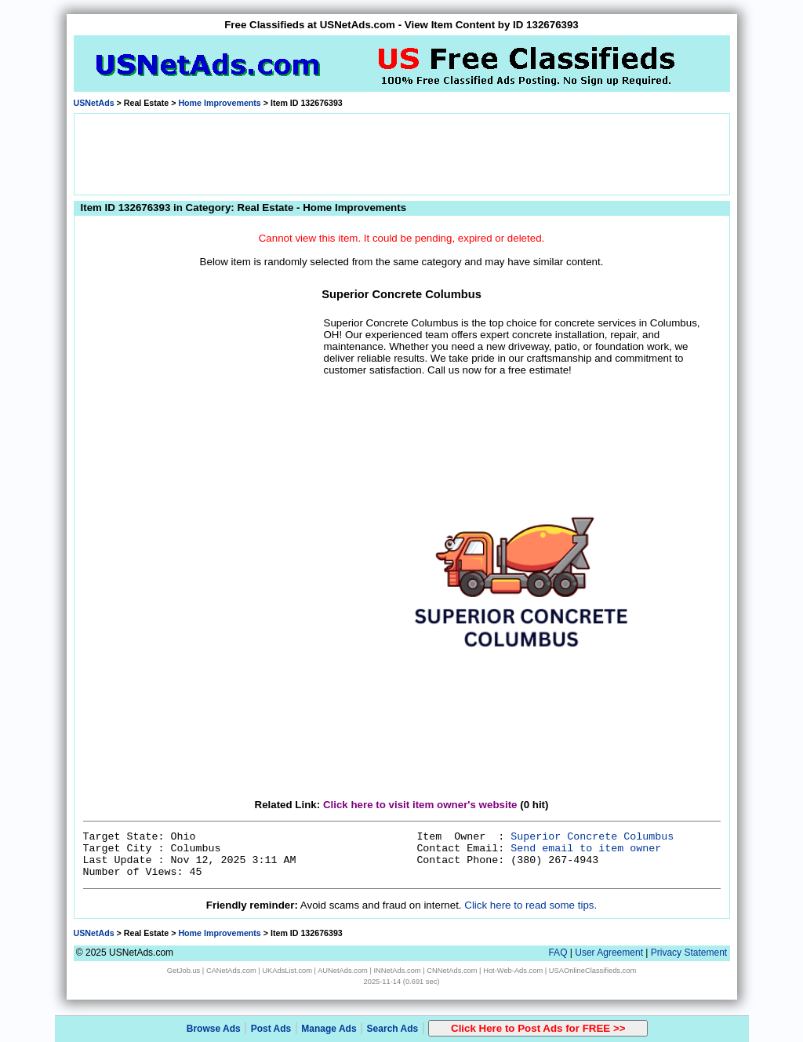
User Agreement (609, 952)
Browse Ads (214, 1028)
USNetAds (94, 102)
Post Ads (271, 1028)
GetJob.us (184, 971)
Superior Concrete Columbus (592, 837)
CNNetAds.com (452, 971)
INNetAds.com (397, 971)
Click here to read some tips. (530, 905)
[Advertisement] (401, 153)
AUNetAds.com (343, 971)
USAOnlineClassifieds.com (592, 971)
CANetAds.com (231, 971)
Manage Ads (328, 1028)
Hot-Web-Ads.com (513, 971)
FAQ (557, 952)
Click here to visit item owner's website (420, 805)
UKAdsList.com (287, 971)
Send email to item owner (586, 848)
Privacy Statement (689, 952)
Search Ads (393, 1028)
